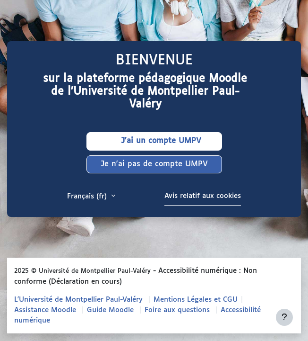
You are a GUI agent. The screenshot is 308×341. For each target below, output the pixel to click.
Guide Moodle (110, 310)
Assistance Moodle (45, 310)
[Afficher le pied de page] (284, 317)
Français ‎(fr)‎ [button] (88, 196)
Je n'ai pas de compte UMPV (154, 164)
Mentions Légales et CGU (196, 299)
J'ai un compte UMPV (154, 141)
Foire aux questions (177, 310)
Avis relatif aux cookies (202, 195)
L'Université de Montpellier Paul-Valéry (78, 299)
